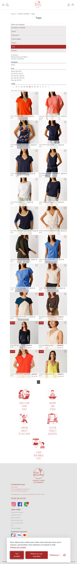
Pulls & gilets (16, 39)
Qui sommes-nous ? (17, 520)
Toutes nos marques (17, 512)
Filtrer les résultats (17, 25)
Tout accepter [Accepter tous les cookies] (17, 555)
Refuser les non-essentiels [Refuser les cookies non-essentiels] (36, 555)
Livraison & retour (16, 515)
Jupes (14, 31)
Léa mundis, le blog (17, 523)
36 (30, 87)
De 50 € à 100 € (17, 73)
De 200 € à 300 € (17, 78)
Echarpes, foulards (18, 28)
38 (27, 87)
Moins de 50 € (16, 71)
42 (22, 87)
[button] (3, 5)
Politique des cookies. (18, 547)
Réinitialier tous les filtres (18, 90)
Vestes (14, 50)
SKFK (13, 65)
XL (35, 87)
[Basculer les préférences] (54, 555)
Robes (14, 43)
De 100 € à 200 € (17, 76)
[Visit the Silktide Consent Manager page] (64, 555)
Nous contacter (15, 517)
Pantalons (15, 35)
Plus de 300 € (16, 80)
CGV (12, 525)
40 (24, 87)
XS (38, 87)
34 (32, 87)
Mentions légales (16, 528)
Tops (13, 47)
